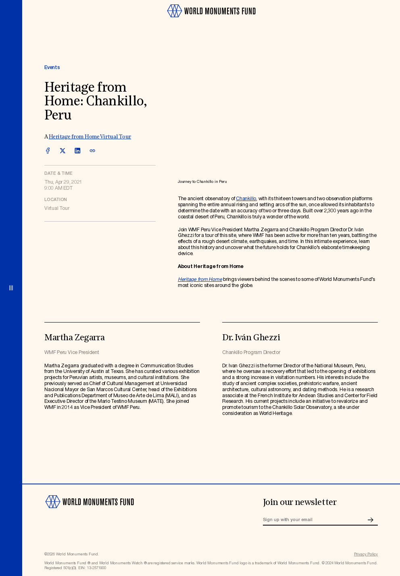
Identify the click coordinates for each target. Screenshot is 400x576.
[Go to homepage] (211, 20)
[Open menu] (11, 288)
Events (52, 67)
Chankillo (246, 199)
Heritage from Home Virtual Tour (90, 137)
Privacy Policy (366, 554)
